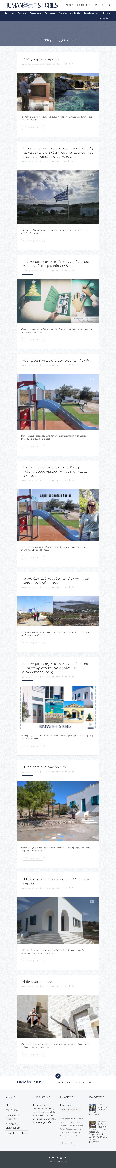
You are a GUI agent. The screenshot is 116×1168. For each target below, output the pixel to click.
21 (58, 64)
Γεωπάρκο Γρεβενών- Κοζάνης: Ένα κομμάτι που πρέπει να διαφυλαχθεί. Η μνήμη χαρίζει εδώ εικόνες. (98, 1131)
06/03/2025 (45, 161)
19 (58, 772)
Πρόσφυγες (50, 13)
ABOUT (69, 5)
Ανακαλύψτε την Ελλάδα (69, 13)
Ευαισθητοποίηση (91, 13)
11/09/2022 (45, 772)
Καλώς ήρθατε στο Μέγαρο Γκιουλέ (99, 1108)
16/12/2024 (45, 271)
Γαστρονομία (35, 13)
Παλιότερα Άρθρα (25, 1067)
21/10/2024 (45, 365)
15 (58, 365)
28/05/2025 (45, 64)
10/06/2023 (45, 587)
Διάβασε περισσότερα (33, 127)
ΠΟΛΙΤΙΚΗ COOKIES (16, 1133)
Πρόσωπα (22, 13)
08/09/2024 (45, 480)
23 (58, 888)
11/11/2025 (95, 1115)
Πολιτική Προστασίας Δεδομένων (71, 1129)
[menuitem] (96, 5)
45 (58, 587)
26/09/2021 (45, 986)
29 (58, 677)
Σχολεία (106, 13)
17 (58, 271)
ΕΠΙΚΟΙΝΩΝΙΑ (83, 5)
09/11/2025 (95, 1142)
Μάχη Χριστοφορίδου (30, 64)
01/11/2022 (45, 677)
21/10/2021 (45, 888)
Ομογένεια (9, 13)
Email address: (70, 1108)
